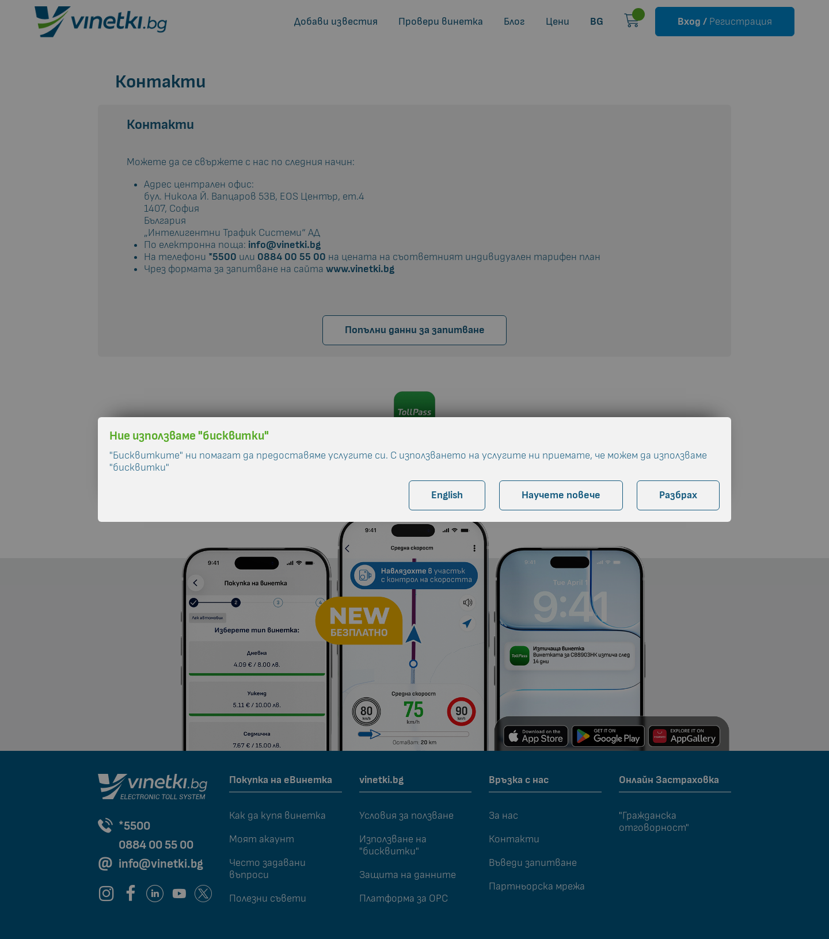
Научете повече (561, 495)
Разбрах (678, 495)
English (447, 495)
